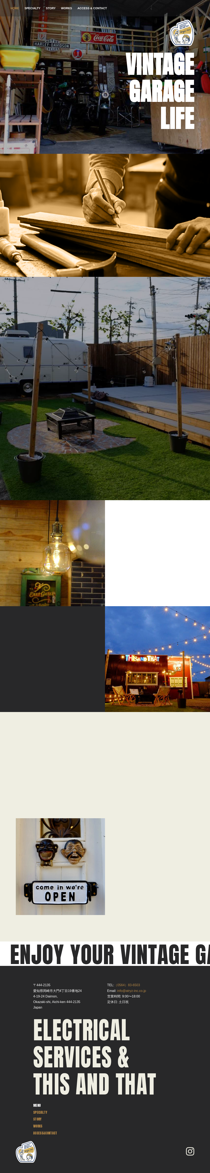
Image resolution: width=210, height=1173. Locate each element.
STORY (51, 8)
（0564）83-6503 (127, 985)
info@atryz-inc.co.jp (131, 991)
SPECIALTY (33, 8)
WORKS (66, 8)
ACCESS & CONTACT (92, 8)
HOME (14, 8)
